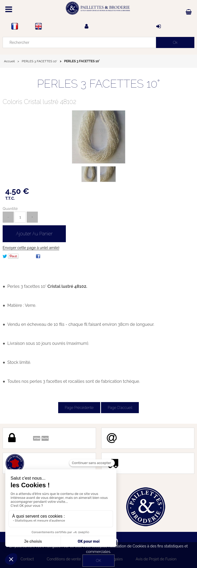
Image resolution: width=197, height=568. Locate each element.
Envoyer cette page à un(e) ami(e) (31, 248)
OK (98, 561)
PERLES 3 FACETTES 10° (98, 83)
